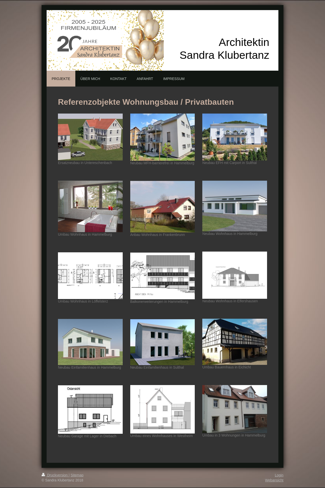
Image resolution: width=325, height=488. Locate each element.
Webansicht (274, 480)
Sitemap (77, 475)
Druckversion (55, 475)
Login (279, 475)
